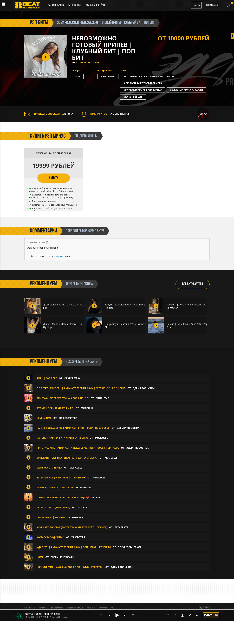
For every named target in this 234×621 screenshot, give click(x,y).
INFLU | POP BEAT (47, 378)
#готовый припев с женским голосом (149, 76)
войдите (58, 256)
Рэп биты (91, 608)
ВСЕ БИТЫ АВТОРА (192, 284)
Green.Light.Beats (62, 557)
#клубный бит (133, 96)
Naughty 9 (102, 398)
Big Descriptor (68, 417)
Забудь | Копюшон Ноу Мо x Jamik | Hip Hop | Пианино (135, 304)
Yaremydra (78, 537)
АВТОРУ (48, 113)
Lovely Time (44, 417)
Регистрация (212, 4)
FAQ (112, 608)
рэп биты (39, 23)
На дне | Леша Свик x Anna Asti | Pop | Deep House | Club (198, 323)
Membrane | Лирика (49, 467)
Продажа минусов (74, 608)
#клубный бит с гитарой (186, 90)
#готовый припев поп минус (143, 90)
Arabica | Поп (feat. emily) (54, 507)
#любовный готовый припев (143, 83)
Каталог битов (56, 5)
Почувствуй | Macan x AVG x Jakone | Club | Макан (133, 323)
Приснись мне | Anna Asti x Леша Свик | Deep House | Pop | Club (78, 447)
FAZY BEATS (121, 527)
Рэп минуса (29, 608)
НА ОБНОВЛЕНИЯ (105, 113)
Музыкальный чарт (96, 5)
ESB (98, 497)
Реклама (103, 608)
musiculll (87, 408)
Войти (196, 5)
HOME (40, 557)
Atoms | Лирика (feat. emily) (55, 408)
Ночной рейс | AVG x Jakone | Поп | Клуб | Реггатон (70, 567)
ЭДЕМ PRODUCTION (87, 62)
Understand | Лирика (51, 517)
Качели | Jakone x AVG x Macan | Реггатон (190, 304)
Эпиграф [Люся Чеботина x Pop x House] (63, 398)
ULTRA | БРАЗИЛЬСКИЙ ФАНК (42, 613)
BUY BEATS (43, 608)
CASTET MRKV (72, 378)
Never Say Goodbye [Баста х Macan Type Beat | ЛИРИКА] (72, 527)
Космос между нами (50, 537)
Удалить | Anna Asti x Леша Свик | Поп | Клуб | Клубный (74, 547)
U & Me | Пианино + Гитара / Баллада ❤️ (63, 497)
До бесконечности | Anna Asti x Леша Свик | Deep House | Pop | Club (81, 304)
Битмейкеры (57, 608)
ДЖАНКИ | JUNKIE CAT (35, 617)
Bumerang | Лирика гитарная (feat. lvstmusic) (67, 457)
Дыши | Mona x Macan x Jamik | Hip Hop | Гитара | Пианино (76, 323)
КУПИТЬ (53, 178)
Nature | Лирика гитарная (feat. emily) (62, 437)
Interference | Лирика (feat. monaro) (61, 477)
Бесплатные (75, 5)
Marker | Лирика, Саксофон (55, 487)
